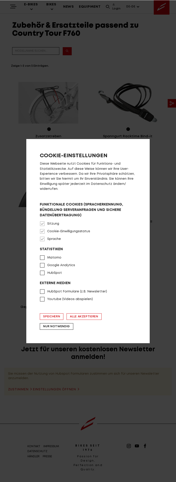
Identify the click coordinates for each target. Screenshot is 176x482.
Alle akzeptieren (84, 316)
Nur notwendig (56, 326)
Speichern (51, 316)
